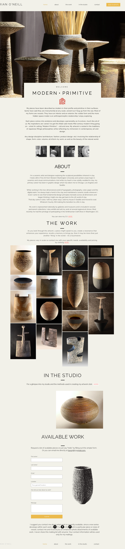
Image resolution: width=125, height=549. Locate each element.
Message (33, 502)
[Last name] (46, 468)
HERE (70, 216)
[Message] (46, 508)
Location (33, 481)
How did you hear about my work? (41, 490)
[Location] (46, 485)
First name (34, 456)
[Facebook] (62, 526)
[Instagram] (55, 526)
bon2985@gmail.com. (77, 450)
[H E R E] (96, 384)
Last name (34, 465)
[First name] (46, 460)
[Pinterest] (70, 526)
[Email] (46, 476)
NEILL (9, 544)
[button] (113, 4)
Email (33, 473)
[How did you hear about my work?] (46, 495)
